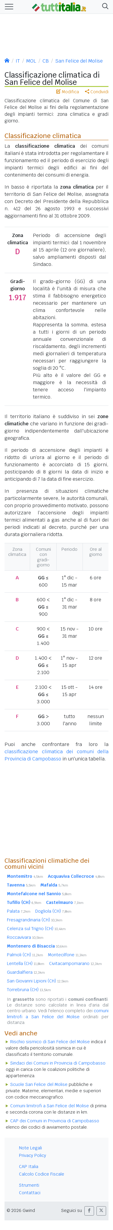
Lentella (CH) (25, 963)
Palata (18, 911)
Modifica (67, 91)
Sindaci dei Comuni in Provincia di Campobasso (57, 1063)
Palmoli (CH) (25, 954)
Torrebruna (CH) (29, 989)
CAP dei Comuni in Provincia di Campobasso (54, 1121)
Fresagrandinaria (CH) (34, 920)
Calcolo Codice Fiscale (41, 1174)
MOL (31, 61)
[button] (104, 6)
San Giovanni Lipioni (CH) (37, 981)
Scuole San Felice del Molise (38, 1084)
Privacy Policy (32, 1155)
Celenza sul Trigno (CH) (36, 928)
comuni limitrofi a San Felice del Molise (57, 1013)
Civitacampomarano (75, 963)
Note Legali (30, 1148)
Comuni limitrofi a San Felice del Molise (49, 1105)
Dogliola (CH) (53, 911)
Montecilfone (67, 954)
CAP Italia (28, 1166)
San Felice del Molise (79, 61)
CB (45, 61)
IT (18, 61)
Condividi (96, 91)
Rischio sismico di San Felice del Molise (50, 1041)
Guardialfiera (26, 972)
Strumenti (29, 1185)
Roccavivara (25, 937)
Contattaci (29, 1192)
